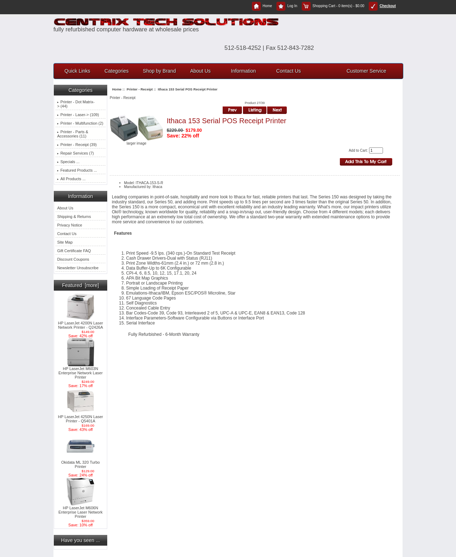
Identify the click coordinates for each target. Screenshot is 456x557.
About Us (200, 71)
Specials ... (68, 162)
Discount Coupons (73, 259)
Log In (286, 6)
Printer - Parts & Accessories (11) (72, 134)
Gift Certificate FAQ (74, 251)
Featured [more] (80, 285)
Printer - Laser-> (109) (78, 115)
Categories (116, 71)
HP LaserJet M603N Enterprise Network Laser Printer (80, 371)
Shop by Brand (159, 71)
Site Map (64, 242)
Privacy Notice (69, 225)
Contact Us (288, 71)
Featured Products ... (77, 170)
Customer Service (366, 71)
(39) (77, 144)
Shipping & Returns (74, 216)
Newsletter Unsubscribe (77, 268)
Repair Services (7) (75, 153)
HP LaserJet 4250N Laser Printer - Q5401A (80, 417)
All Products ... (71, 179)
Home (262, 6)
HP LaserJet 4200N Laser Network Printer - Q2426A (80, 323)
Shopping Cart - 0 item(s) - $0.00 (333, 6)
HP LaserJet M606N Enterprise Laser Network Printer (80, 510)
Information (243, 71)
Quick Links (77, 71)
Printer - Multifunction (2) (80, 123)
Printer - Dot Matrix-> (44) (75, 104)
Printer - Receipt (139, 89)
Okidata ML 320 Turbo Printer (80, 463)
